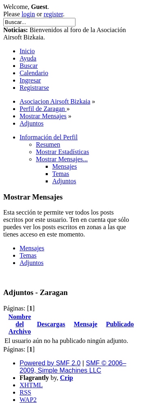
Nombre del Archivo (19, 324)
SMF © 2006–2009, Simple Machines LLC (73, 367)
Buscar (29, 65)
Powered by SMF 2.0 (50, 363)
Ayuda (28, 58)
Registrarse (34, 87)
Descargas (51, 324)
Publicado (120, 324)
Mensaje (86, 324)
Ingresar (30, 80)
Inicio (27, 51)
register (53, 14)
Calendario (34, 72)
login (28, 14)
